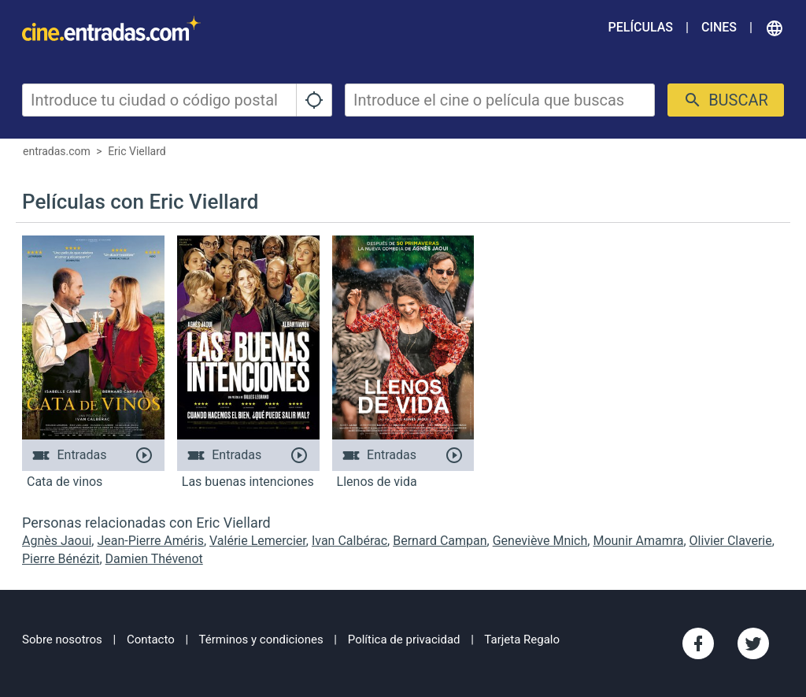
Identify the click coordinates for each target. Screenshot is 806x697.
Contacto (151, 639)
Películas (640, 27)
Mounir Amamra (638, 540)
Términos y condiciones (261, 639)
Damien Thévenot (154, 558)
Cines (719, 27)
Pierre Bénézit (60, 558)
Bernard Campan (439, 540)
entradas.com (57, 151)
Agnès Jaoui (56, 540)
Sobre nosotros (62, 639)
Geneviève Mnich (540, 540)
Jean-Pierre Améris (150, 540)
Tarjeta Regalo (522, 639)
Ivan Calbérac (349, 540)
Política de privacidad (404, 639)
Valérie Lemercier (257, 540)
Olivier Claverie (731, 540)
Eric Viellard (137, 151)
